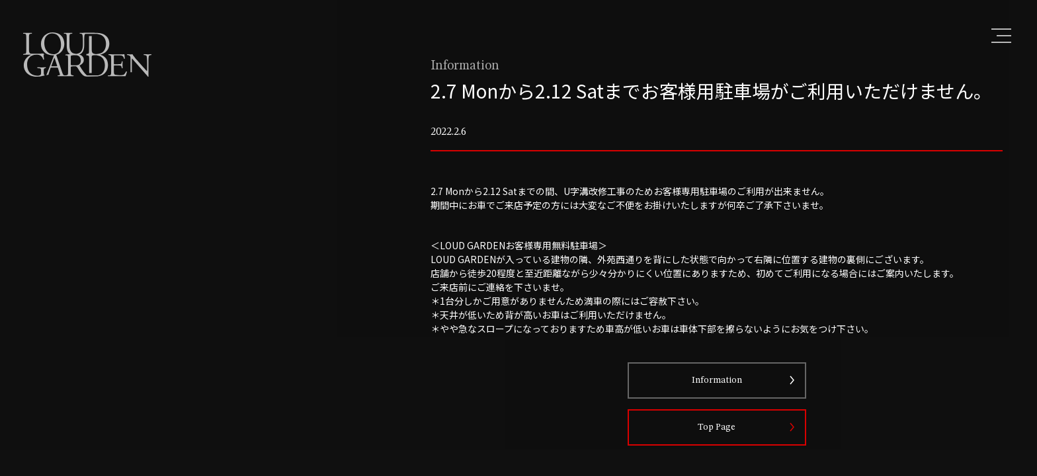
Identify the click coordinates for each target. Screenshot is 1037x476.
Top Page (728, 457)
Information (729, 410)
